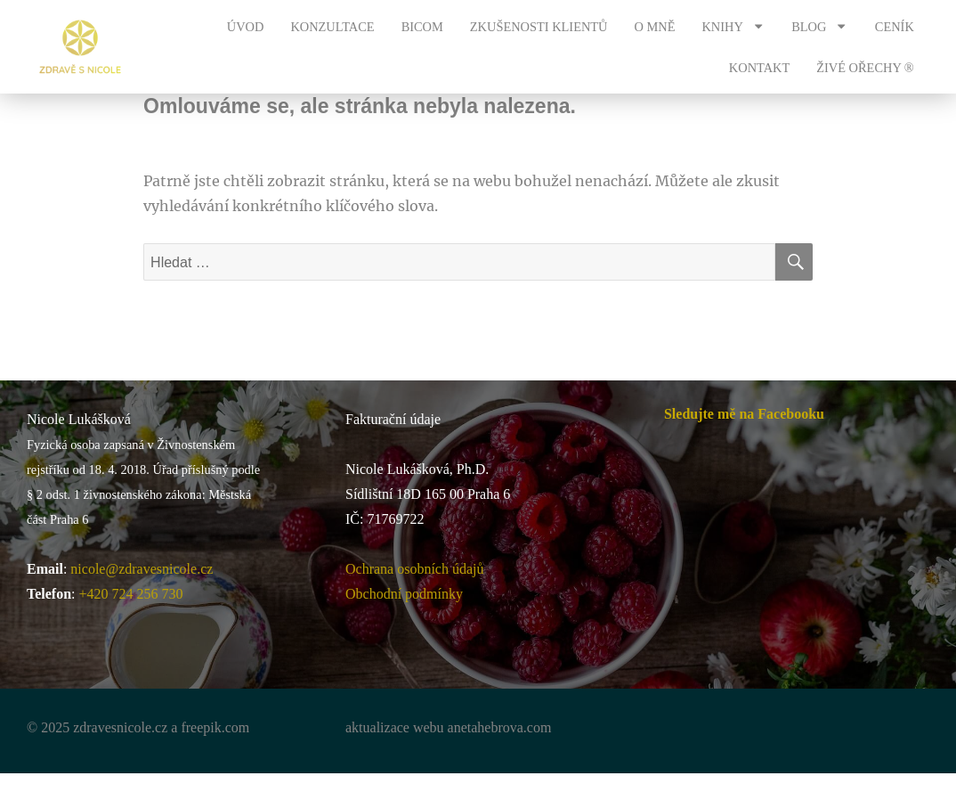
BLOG (819, 26)
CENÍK (894, 27)
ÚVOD (245, 27)
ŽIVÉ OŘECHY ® (865, 68)
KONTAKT (759, 68)
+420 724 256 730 (131, 593)
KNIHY (733, 26)
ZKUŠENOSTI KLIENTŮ (539, 27)
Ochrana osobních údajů (414, 568)
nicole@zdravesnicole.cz (141, 568)
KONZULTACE (332, 27)
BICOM (422, 27)
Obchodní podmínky (404, 593)
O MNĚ (655, 27)
